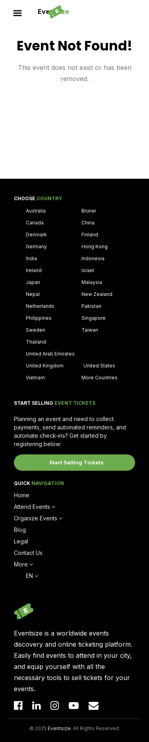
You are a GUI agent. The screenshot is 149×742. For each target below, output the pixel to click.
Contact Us (28, 552)
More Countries (99, 378)
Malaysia (91, 282)
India (31, 258)
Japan (33, 282)
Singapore (93, 318)
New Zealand (96, 294)
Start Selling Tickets (76, 462)
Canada (35, 223)
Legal (21, 541)
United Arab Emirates (50, 354)
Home (21, 495)
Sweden (35, 330)
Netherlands (40, 306)
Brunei (88, 211)
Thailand (36, 342)
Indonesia (92, 258)
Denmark (36, 235)
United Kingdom (45, 366)
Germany (36, 246)
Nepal (33, 294)
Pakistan (91, 306)
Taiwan (89, 330)
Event (53, 11)
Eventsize (59, 728)
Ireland (34, 270)
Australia (36, 211)
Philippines (39, 318)
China (88, 223)
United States (99, 366)
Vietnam (35, 378)
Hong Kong (94, 246)
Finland (89, 235)
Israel (87, 270)
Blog (20, 529)
